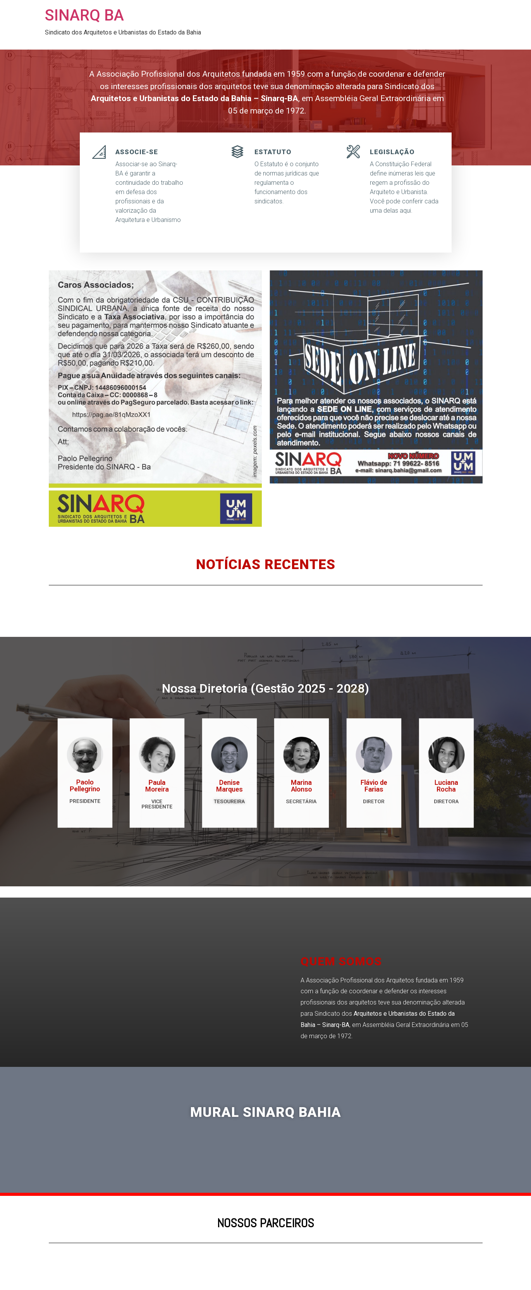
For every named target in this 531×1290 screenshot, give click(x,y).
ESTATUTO (272, 152)
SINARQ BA (84, 15)
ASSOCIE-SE (136, 152)
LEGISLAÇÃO (392, 152)
